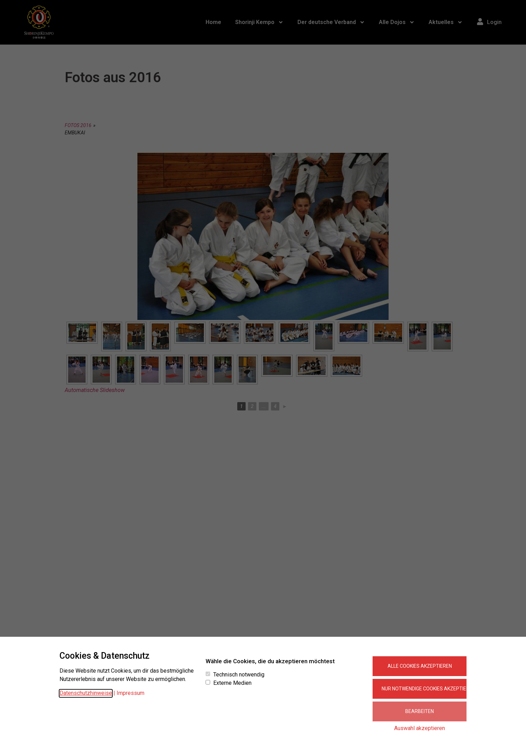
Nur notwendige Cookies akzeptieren (424, 688)
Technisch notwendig (238, 674)
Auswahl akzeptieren (419, 728)
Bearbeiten (419, 711)
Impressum (130, 693)
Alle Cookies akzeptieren (420, 666)
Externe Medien (232, 683)
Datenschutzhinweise (85, 693)
